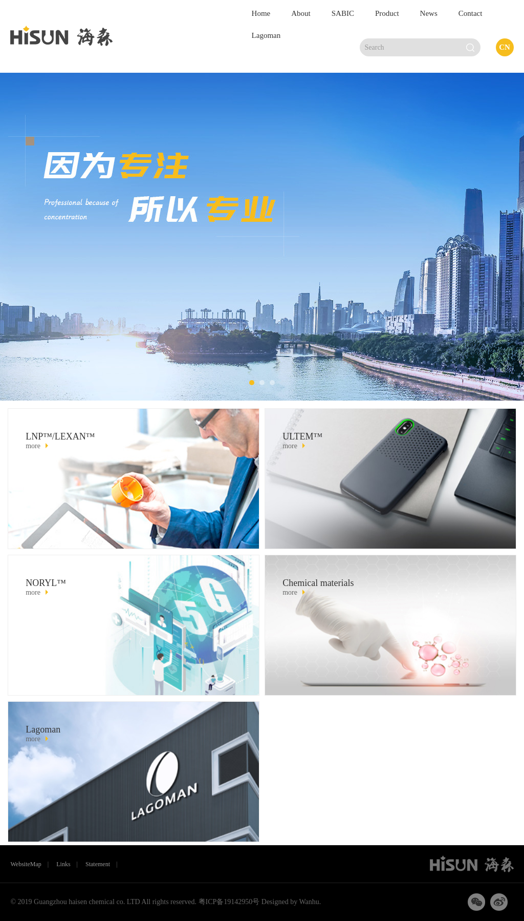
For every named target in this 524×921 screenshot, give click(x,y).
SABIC (343, 13)
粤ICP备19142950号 (229, 902)
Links (63, 864)
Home (261, 13)
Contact (470, 13)
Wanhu (308, 902)
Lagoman (266, 35)
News (429, 13)
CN (504, 47)
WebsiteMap (25, 864)
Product (387, 13)
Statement (97, 864)
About (301, 13)
